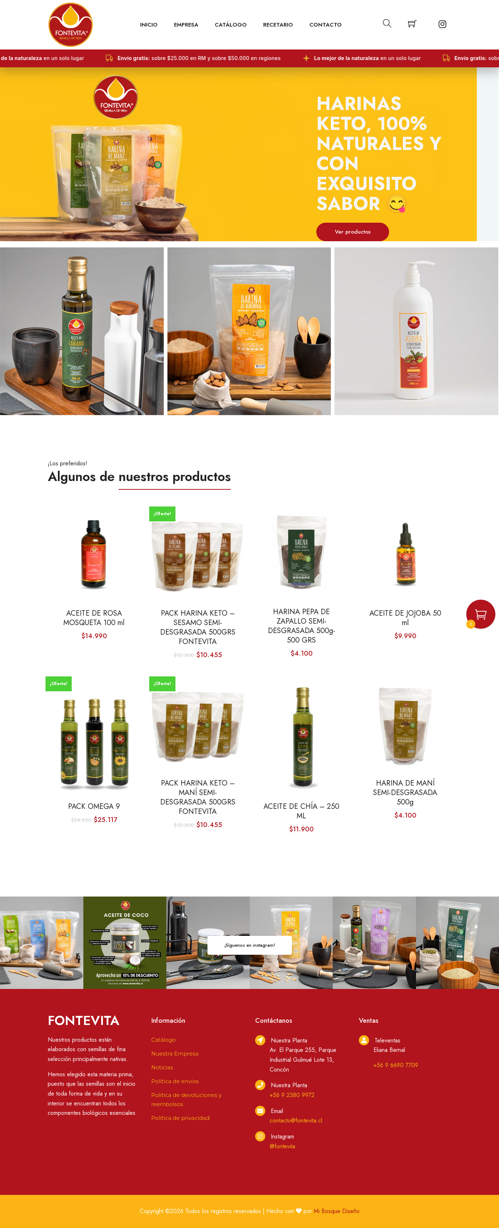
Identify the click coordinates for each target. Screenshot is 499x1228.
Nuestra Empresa (175, 1053)
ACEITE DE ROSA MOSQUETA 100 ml (93, 618)
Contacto (325, 25)
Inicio (149, 25)
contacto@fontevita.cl (296, 1120)
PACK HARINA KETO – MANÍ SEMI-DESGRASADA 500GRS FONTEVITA (197, 797)
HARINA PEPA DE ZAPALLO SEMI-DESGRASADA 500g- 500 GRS (301, 626)
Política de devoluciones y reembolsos (186, 1100)
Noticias (162, 1067)
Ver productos (353, 232)
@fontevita (282, 1146)
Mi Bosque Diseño (337, 1211)
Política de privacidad (180, 1117)
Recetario (278, 25)
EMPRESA (186, 25)
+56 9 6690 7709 (395, 1065)
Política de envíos (175, 1081)
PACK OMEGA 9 (94, 806)
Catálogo (231, 25)
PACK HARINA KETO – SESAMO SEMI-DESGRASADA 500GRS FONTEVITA (197, 628)
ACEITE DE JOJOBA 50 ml (405, 618)
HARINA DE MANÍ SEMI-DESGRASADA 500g (405, 793)
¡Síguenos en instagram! (249, 945)
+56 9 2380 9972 (292, 1095)
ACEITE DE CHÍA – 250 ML (301, 811)
